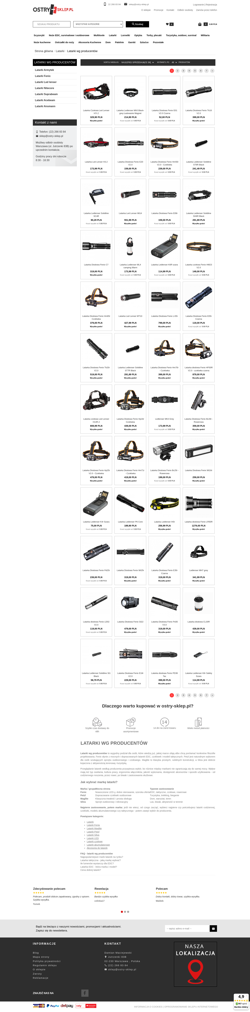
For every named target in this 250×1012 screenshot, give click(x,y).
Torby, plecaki (154, 35)
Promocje (158, 10)
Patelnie (119, 42)
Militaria (205, 35)
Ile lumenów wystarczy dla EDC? (97, 863)
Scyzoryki (39, 35)
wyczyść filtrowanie (55, 246)
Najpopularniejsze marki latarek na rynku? (101, 857)
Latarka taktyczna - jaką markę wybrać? (100, 860)
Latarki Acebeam (45, 100)
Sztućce (144, 42)
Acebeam (43, 184)
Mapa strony (41, 956)
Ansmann (43, 189)
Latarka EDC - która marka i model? (98, 867)
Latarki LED (93, 838)
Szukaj (137, 24)
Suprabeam (44, 225)
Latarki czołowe (95, 841)
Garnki (132, 42)
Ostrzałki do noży (64, 42)
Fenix (40, 200)
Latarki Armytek (44, 70)
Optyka (138, 35)
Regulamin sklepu (45, 965)
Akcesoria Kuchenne (89, 42)
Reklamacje (40, 977)
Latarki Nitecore (44, 88)
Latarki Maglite (94, 828)
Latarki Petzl (93, 832)
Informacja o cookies (148, 1006)
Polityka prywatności (47, 961)
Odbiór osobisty (185, 10)
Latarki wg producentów (54, 62)
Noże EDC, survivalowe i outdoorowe (69, 35)
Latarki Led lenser (45, 82)
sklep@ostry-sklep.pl (139, 4)
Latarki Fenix (43, 76)
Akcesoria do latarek (97, 848)
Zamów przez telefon (206, 10)
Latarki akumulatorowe (98, 845)
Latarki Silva (93, 835)
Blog (36, 952)
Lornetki (125, 35)
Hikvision (42, 205)
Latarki (112, 35)
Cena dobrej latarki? (90, 870)
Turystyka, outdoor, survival (181, 35)
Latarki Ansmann (45, 106)
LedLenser (43, 220)
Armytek (42, 195)
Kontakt (170, 10)
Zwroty (37, 973)
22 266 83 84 (114, 4)
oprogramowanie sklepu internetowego (191, 1006)
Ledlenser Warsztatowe (49, 215)
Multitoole (99, 35)
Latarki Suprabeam (46, 94)
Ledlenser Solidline (47, 210)
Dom (108, 42)
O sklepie (146, 10)
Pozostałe (158, 42)
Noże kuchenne (42, 42)
